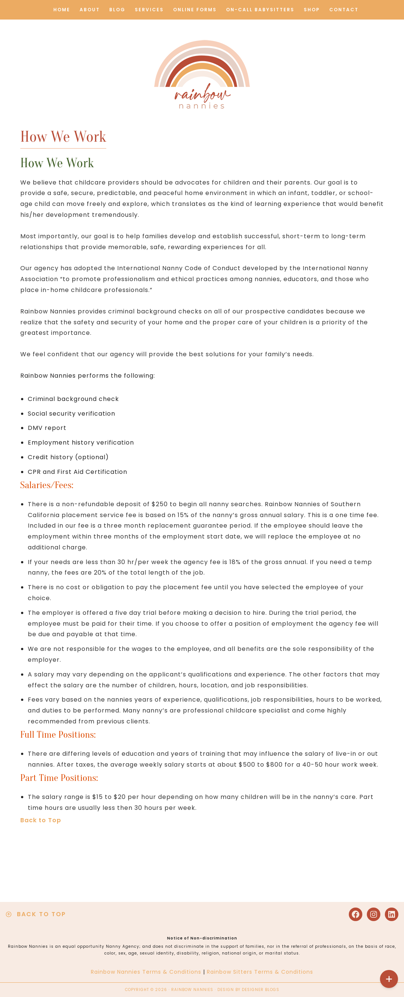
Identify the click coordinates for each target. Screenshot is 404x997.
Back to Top (40, 820)
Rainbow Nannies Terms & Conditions (146, 972)
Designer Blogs (260, 989)
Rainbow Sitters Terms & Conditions (260, 972)
